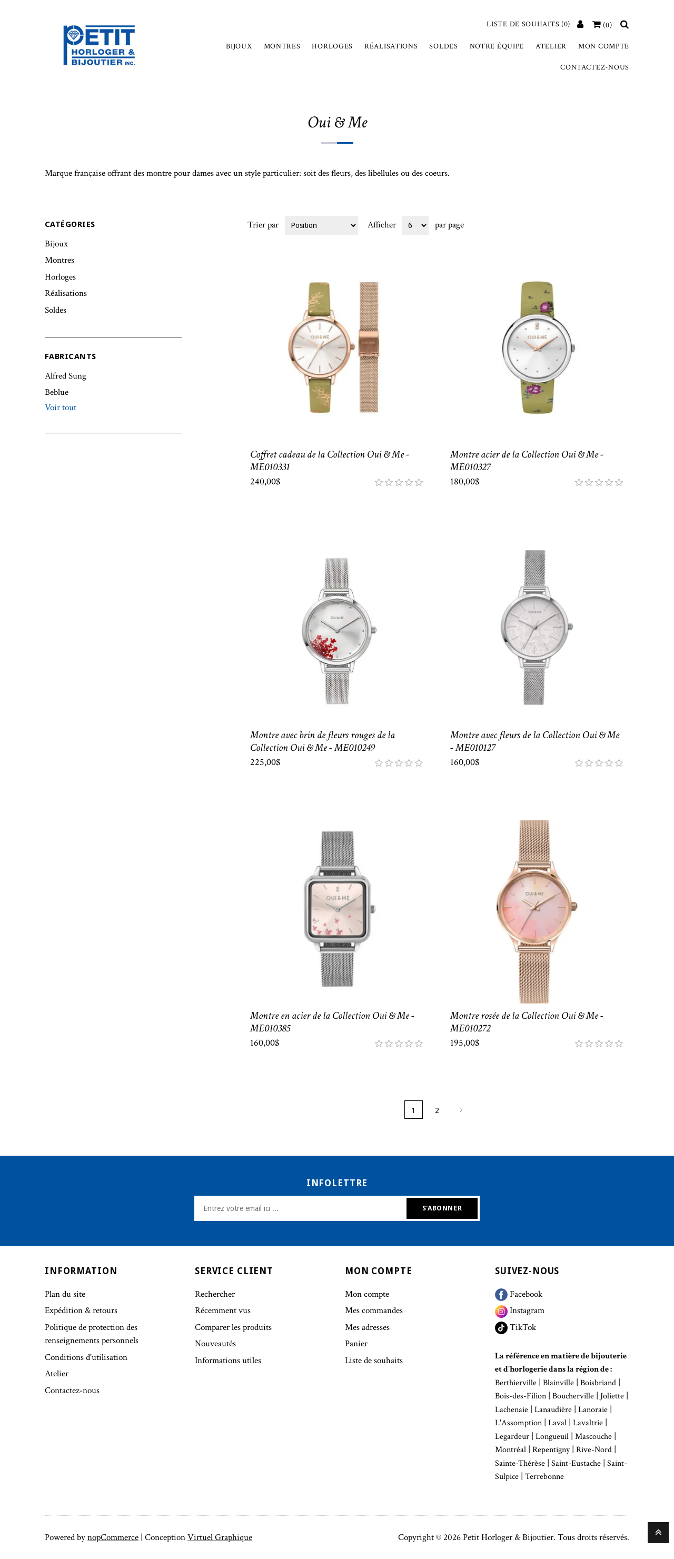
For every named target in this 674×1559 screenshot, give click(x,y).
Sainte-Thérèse (520, 1463)
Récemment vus (223, 1310)
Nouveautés (215, 1343)
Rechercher (215, 1294)
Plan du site (65, 1294)
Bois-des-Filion (520, 1396)
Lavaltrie (588, 1422)
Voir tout (60, 407)
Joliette (612, 1396)
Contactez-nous (594, 67)
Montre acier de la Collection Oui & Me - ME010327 (526, 460)
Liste (620, 224)
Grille (601, 224)
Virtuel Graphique (219, 1537)
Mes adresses (367, 1327)
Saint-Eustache (576, 1463)
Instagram (519, 1310)
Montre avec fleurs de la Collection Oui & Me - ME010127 (534, 741)
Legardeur (512, 1436)
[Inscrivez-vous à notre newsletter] (301, 1208)
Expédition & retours (81, 1310)
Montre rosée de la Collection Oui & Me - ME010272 (526, 1022)
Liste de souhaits (374, 1360)
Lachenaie (511, 1409)
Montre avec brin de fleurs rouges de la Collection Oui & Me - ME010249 (322, 741)
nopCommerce (112, 1537)
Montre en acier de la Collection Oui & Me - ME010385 (332, 1022)
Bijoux (239, 46)
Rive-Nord (594, 1449)
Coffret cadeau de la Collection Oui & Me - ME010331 (329, 460)
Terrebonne (544, 1476)
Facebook (518, 1294)
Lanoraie (593, 1409)
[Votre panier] (602, 25)
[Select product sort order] (321, 225)
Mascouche (593, 1436)
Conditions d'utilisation (86, 1357)
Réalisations (391, 46)
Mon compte (603, 46)
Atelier (551, 46)
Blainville (558, 1382)
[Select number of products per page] (415, 225)
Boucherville (573, 1396)
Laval (557, 1422)
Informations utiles (228, 1360)
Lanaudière (553, 1409)
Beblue (56, 392)
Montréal (510, 1449)
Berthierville (516, 1382)
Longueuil (552, 1436)
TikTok (515, 1327)
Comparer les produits (233, 1327)
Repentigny (551, 1449)
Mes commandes (374, 1310)
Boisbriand (598, 1382)
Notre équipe (497, 46)
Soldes (443, 46)
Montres (282, 46)
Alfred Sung (65, 376)
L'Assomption (518, 1422)
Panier (356, 1343)
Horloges (332, 46)
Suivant (461, 1109)
